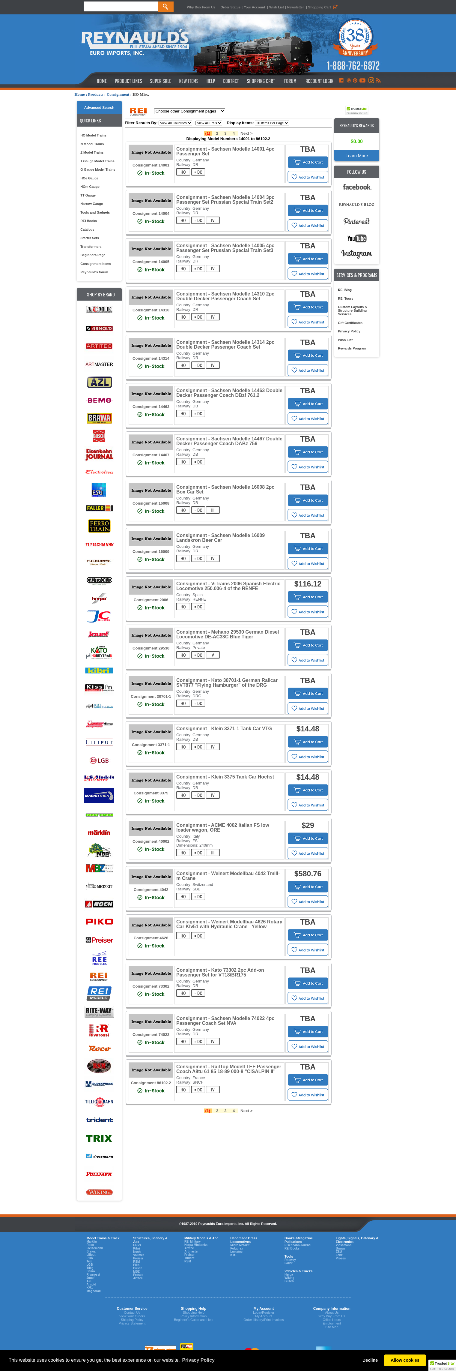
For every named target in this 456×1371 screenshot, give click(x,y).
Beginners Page (92, 255)
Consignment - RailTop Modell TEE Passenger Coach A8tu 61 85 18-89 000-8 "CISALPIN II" (228, 1069)
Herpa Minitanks (195, 1244)
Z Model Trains (91, 152)
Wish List (276, 7)
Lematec (236, 1251)
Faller (137, 1245)
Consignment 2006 (151, 600)
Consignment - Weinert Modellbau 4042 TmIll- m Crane (228, 876)
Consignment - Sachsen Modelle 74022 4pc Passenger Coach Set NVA (225, 1021)
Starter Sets (89, 238)
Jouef (91, 1278)
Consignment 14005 (151, 262)
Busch (137, 1268)
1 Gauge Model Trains (97, 161)
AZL (89, 1281)
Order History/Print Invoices (263, 1320)
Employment (332, 1323)
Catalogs (87, 229)
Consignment (118, 94)
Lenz (339, 1255)
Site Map (331, 1327)
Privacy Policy (349, 331)
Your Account (255, 7)
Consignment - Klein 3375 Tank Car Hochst (225, 776)
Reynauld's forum (94, 272)
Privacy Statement (132, 1323)
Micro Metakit (239, 1245)
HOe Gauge (89, 178)
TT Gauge (88, 195)
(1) (207, 133)
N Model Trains (92, 144)
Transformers (90, 246)
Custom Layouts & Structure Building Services (352, 310)
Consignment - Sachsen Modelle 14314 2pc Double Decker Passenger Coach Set (225, 345)
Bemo (91, 1271)
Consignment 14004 (151, 213)
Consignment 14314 (151, 358)
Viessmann (344, 1245)
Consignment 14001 (151, 165)
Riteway (290, 1260)
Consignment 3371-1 (151, 744)
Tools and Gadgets (95, 212)
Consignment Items (95, 264)
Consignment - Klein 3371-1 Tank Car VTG (224, 728)
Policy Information (193, 1316)
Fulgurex (236, 1248)
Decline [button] (370, 1360)
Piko (90, 1258)
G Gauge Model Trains (97, 169)
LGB (90, 1264)
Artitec (138, 1278)
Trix (89, 1261)
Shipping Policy (132, 1320)
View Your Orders (132, 1316)
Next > (246, 133)
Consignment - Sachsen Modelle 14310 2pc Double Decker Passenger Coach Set (225, 296)
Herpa (289, 1274)
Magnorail (94, 1291)
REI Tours (345, 298)
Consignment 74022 (151, 1034)
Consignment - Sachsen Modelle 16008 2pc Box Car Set (225, 489)
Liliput (91, 1254)
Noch (137, 1251)
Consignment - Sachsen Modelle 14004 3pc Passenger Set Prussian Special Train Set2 (225, 200)
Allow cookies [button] (405, 1360)
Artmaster (191, 1251)
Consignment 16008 (151, 503)
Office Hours (332, 1320)
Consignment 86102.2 (151, 1083)
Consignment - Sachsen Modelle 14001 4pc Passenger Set (225, 151)
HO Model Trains (93, 135)
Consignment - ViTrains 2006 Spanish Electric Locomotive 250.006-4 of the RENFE (228, 586)
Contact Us (132, 1312)
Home (80, 94)
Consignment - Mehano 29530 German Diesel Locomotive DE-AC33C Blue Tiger (227, 634)
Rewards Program (352, 348)
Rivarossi (93, 1274)
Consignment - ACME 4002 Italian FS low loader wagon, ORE (222, 827)
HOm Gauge (90, 186)
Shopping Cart (323, 7)
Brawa (91, 1251)
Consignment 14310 (151, 310)
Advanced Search (99, 108)
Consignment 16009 (151, 551)
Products (95, 94)
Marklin (92, 1241)
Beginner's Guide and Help (193, 1320)
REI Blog (345, 290)
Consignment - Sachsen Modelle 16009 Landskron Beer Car (220, 538)
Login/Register (263, 1312)
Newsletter (295, 7)
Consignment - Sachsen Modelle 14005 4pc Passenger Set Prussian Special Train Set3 (225, 248)
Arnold (91, 1284)
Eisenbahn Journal (298, 1245)
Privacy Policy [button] (198, 1360)
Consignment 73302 (151, 986)
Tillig (90, 1268)
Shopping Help (193, 1312)
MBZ (136, 1271)
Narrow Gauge (91, 204)
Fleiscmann (95, 1248)
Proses (138, 1274)
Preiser (138, 1258)
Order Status (230, 7)
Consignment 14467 (151, 455)
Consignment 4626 (151, 938)
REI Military (192, 1241)
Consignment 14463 (151, 406)
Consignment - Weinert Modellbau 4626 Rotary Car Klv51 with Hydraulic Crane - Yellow (229, 924)
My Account (263, 1316)
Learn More (357, 155)
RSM (136, 1261)
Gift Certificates (350, 323)
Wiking (289, 1278)
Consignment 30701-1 (151, 696)
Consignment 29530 (151, 648)
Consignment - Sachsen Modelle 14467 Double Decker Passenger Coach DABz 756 (229, 441)
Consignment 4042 (151, 889)
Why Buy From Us (201, 7)
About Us (331, 1312)
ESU (339, 1251)
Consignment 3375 (151, 793)
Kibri (136, 1248)
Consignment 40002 (151, 841)
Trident (189, 1258)
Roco (90, 1244)
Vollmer (138, 1255)
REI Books (88, 221)
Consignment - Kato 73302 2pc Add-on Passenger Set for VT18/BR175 (220, 972)
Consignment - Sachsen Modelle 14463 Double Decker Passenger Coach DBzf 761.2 (229, 393)
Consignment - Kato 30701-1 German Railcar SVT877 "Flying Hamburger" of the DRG (227, 683)
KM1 (90, 1287)
